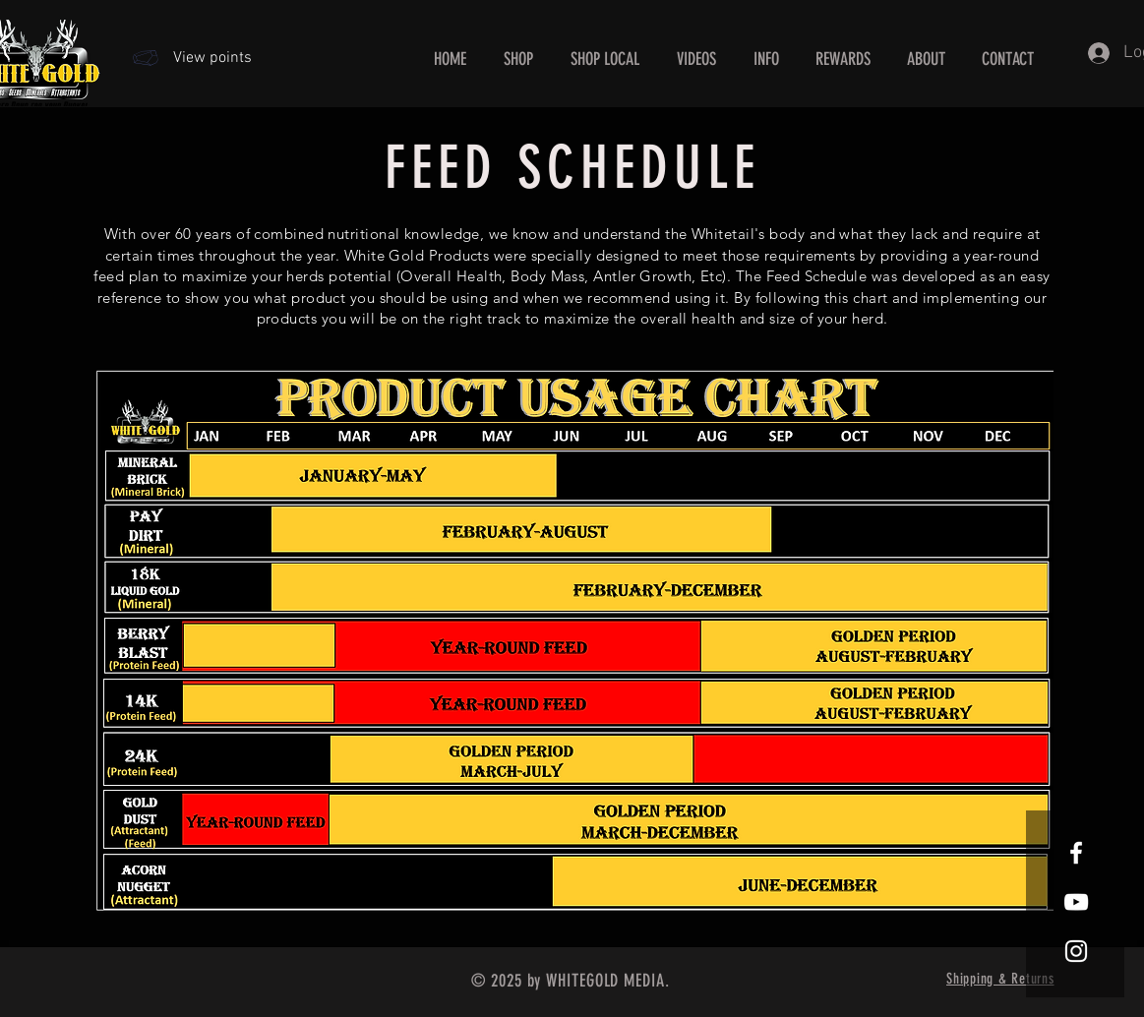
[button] (766, 59)
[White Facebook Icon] (1076, 852)
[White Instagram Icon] (1076, 951)
